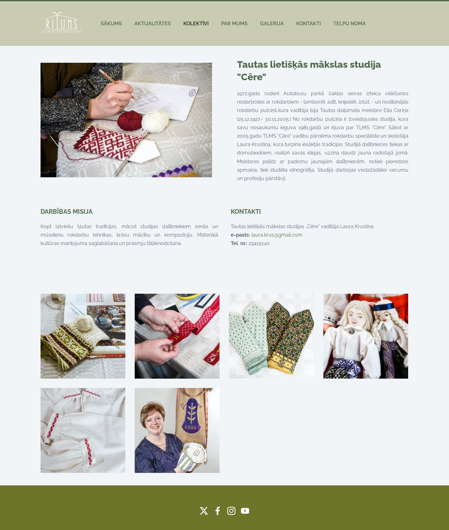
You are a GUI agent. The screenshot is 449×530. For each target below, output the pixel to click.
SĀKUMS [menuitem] (111, 24)
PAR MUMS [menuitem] (234, 24)
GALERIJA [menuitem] (272, 24)
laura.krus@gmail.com (276, 235)
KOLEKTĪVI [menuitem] (196, 24)
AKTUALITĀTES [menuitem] (152, 24)
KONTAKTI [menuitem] (308, 24)
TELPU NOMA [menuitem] (349, 24)
